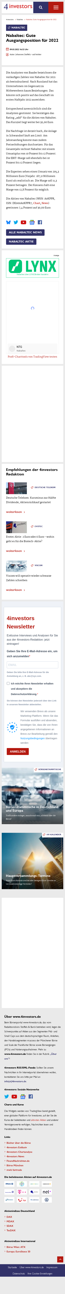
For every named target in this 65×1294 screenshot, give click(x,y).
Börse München (15, 1165)
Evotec (39, 526)
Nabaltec (20, 19)
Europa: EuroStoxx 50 (18, 1251)
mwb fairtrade (14, 1169)
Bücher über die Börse (19, 1142)
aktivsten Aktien (38, 1120)
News (45, 203)
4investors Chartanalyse (19, 1151)
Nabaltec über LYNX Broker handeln (32, 268)
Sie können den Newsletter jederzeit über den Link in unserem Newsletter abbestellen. (32, 703)
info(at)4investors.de (15, 1081)
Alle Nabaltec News (25, 232)
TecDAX (11, 1230)
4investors (10, 19)
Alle (55, 7)
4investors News (15, 1156)
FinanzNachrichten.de (18, 1160)
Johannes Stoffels (23, 54)
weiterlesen (14, 511)
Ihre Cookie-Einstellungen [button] (40, 1273)
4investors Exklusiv (17, 1147)
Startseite (12, 1267)
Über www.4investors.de (32, 1267)
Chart (36, 203)
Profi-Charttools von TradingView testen (32, 357)
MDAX (10, 1221)
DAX (9, 1216)
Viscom (38, 565)
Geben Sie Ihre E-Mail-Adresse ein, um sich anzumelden (32, 654)
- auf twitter (36, 54)
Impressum (51, 1267)
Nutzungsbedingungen (32, 738)
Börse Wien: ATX (16, 1247)
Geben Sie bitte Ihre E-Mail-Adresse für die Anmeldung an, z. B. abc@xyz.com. (28, 674)
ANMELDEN (18, 751)
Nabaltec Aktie (21, 241)
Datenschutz (19, 1273)
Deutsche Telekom (45, 487)
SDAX (10, 1225)
